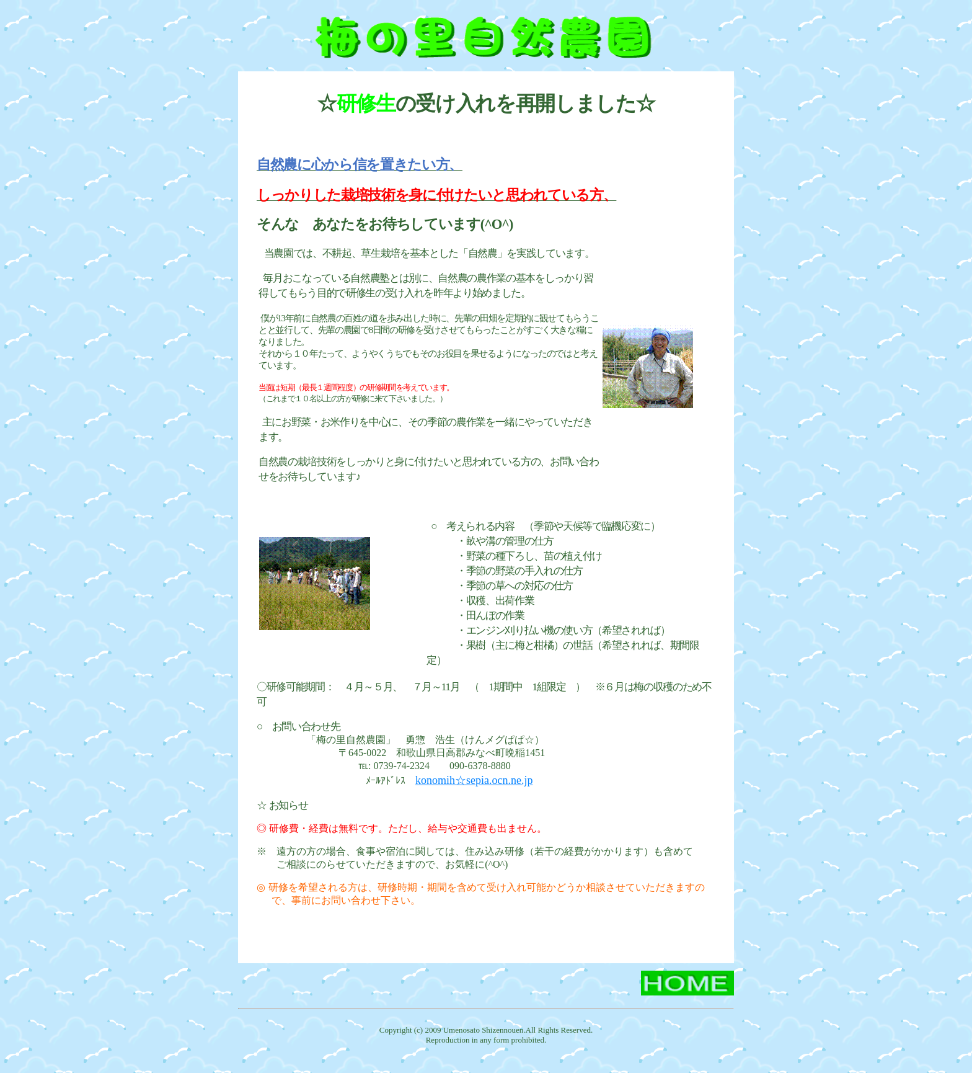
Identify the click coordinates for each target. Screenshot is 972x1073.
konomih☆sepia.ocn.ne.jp (473, 780)
